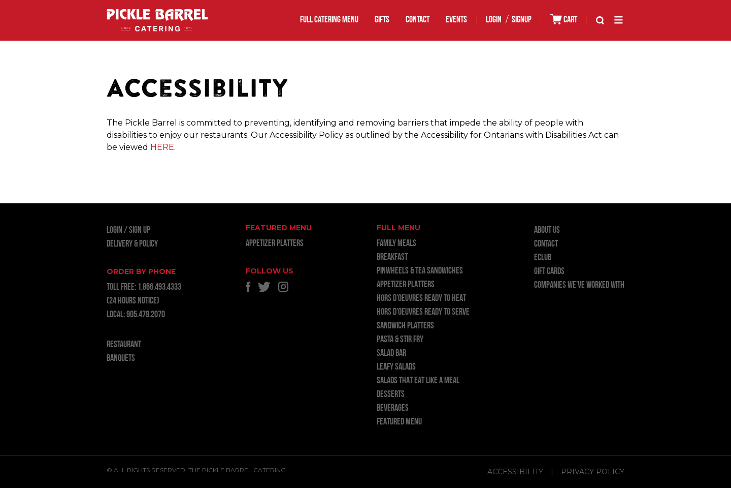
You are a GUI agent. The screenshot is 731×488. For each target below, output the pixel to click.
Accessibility (515, 471)
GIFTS (382, 20)
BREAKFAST (392, 257)
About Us (547, 230)
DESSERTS (391, 395)
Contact (417, 20)
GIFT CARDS (549, 272)
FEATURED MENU (399, 422)
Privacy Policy (592, 471)
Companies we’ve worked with (579, 285)
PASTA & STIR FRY (400, 340)
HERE (162, 147)
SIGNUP (521, 20)
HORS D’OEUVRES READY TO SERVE (423, 312)
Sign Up (139, 230)
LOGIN (494, 20)
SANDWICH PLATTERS (405, 326)
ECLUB (542, 258)
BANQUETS (121, 358)
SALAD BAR (391, 353)
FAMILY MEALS (396, 244)
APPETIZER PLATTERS (275, 244)
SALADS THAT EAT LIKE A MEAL (418, 381)
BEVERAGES (393, 408)
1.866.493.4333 (159, 287)
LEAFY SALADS (396, 367)
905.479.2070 (145, 315)
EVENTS (456, 20)
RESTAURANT (124, 345)
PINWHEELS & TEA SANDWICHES (420, 271)
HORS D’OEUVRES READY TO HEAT (421, 298)
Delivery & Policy (132, 244)
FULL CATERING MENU (329, 20)
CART (563, 19)
